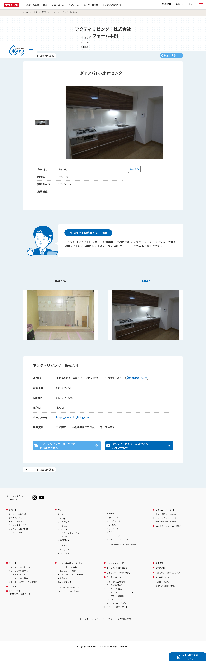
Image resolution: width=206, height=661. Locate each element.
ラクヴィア (65, 561)
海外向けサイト (162, 585)
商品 (59, 518)
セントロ (64, 526)
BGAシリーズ (114, 544)
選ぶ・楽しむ (40, 4)
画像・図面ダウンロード (166, 529)
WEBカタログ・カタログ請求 (168, 534)
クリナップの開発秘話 (18, 537)
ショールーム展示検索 (18, 586)
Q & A (67, 579)
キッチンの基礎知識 (17, 522)
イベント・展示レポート (117, 615)
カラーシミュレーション (166, 526)
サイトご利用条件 (81, 627)
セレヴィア (65, 558)
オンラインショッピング (117, 576)
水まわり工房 (39, 12)
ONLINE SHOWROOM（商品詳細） (122, 552)
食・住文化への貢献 (115, 604)
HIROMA (63, 545)
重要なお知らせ (64, 589)
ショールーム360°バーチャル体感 (23, 589)
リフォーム (82, 4)
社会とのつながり (114, 607)
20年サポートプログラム (68, 599)
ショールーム (66, 4)
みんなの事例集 (15, 529)
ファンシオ (113, 536)
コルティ (63, 537)
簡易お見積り (166, 522)
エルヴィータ (114, 529)
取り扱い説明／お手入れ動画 (70, 582)
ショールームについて (18, 582)
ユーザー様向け (98, 4)
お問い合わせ (69, 595)
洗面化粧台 (111, 521)
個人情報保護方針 (125, 627)
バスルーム (62, 553)
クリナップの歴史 (114, 597)
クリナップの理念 (114, 593)
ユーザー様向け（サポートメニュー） (74, 571)
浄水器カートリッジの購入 (118, 580)
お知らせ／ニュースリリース (167, 580)
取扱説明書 (62, 586)
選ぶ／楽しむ (14, 518)
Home (25, 12)
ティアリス (113, 526)
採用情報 (159, 571)
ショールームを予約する (19, 575)
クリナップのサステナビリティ (120, 600)
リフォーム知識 (15, 540)
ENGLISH (166, 4)
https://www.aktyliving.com (73, 421)
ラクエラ (64, 534)
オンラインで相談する (18, 579)
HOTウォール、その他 (118, 547)
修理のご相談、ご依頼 (67, 575)
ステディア (64, 530)
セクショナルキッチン (69, 541)
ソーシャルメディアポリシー (103, 627)
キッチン (61, 522)
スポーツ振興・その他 (116, 611)
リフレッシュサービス (116, 571)
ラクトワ (113, 540)
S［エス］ (113, 533)
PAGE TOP (103, 642)
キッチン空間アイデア (18, 533)
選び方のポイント (16, 526)
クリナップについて (119, 4)
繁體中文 (180, 4)
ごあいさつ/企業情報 (116, 589)
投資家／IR (160, 576)
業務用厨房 (65, 548)
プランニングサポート (165, 518)
